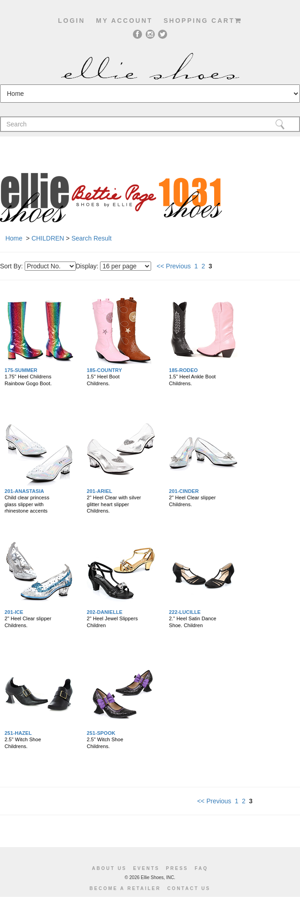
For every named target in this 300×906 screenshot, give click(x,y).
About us (109, 868)
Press (177, 868)
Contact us (189, 888)
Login (71, 20)
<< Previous (174, 266)
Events (146, 868)
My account (124, 20)
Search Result (91, 238)
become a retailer (125, 888)
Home (14, 238)
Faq (201, 868)
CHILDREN (48, 238)
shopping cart (202, 20)
